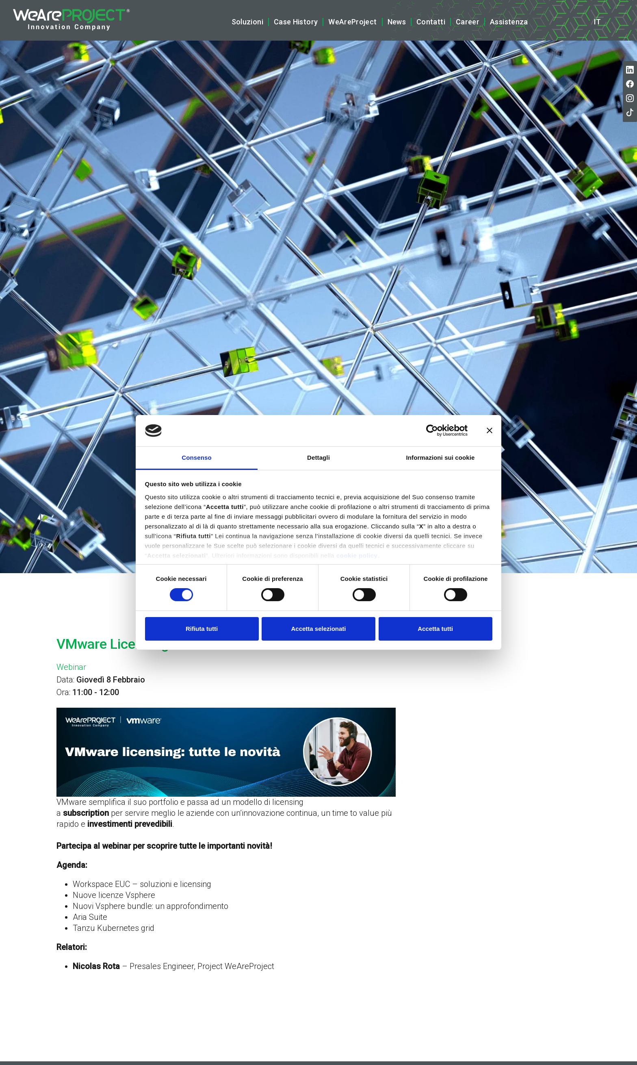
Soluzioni (247, 21)
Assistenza (509, 21)
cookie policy (357, 555)
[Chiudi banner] (489, 430)
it (597, 22)
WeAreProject (352, 21)
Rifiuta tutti (202, 628)
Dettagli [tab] (318, 457)
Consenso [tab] (196, 457)
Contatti (430, 21)
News (397, 21)
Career (467, 21)
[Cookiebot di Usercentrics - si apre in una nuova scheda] (432, 430)
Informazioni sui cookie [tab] (440, 457)
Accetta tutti (435, 628)
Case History (296, 21)
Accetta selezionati (318, 628)
